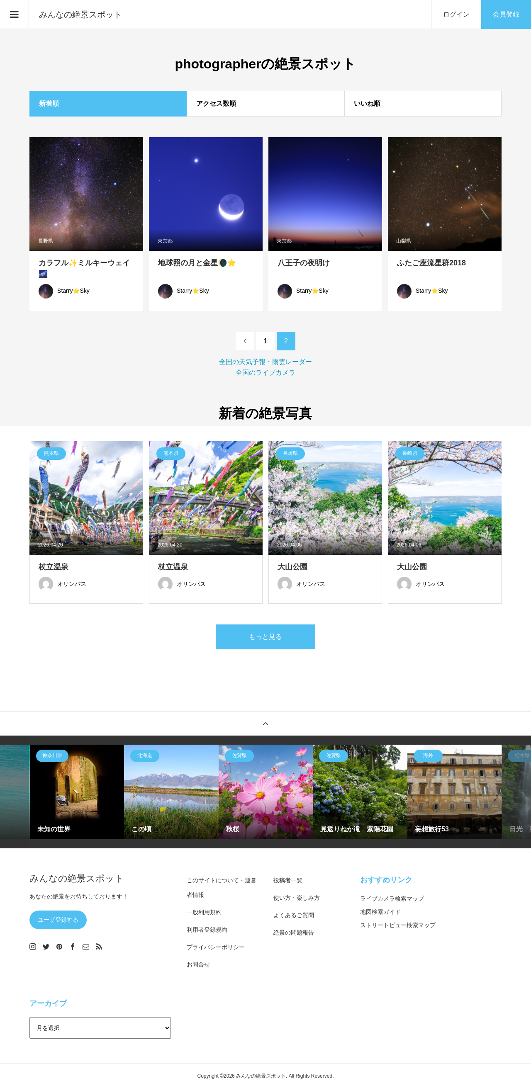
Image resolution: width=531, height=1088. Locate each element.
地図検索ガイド (380, 911)
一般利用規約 (204, 912)
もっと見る (265, 636)
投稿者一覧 (287, 880)
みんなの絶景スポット (80, 14)
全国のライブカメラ (265, 372)
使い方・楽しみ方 (296, 897)
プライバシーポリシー (216, 947)
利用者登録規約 (207, 929)
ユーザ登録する (58, 919)
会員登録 (506, 14)
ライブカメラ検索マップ (392, 898)
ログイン (456, 14)
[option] (77, 792)
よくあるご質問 (293, 915)
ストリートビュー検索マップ (398, 925)
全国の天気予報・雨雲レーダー (265, 361)
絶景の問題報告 (293, 932)
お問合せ (198, 964)
